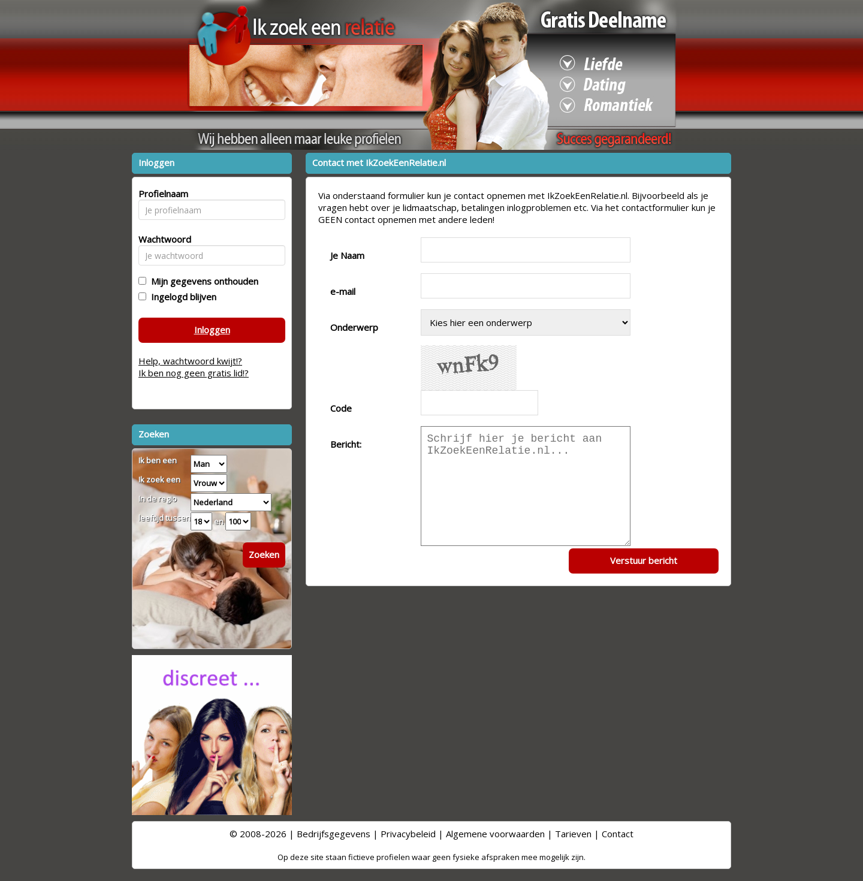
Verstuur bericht (643, 560)
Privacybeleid (408, 834)
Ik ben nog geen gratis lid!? (193, 373)
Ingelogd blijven (181, 297)
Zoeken (264, 554)
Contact (617, 834)
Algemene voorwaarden (495, 834)
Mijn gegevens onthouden (202, 281)
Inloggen (212, 330)
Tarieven (573, 834)
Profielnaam (161, 194)
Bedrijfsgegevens (333, 834)
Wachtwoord (161, 239)
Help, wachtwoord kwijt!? (190, 361)
